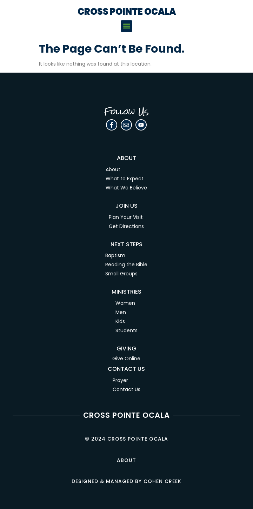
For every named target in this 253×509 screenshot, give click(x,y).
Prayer (120, 380)
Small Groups (121, 273)
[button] (126, 26)
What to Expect (125, 178)
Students (126, 330)
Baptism (115, 255)
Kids (120, 321)
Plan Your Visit (126, 217)
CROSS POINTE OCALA (127, 12)
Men (120, 312)
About (113, 169)
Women (125, 303)
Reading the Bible (126, 264)
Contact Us (126, 389)
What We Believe (126, 187)
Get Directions (126, 226)
